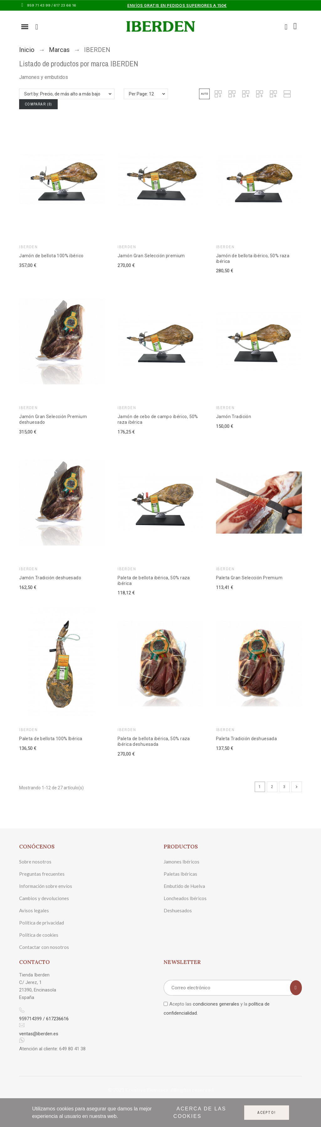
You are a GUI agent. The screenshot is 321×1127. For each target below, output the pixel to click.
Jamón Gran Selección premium (151, 255)
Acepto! (266, 1112)
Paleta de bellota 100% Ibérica (50, 738)
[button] (204, 94)
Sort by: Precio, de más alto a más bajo (62, 93)
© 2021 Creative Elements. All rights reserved (160, 1090)
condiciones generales (216, 1004)
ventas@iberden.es (38, 1034)
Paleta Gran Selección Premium (249, 577)
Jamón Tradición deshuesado (50, 577)
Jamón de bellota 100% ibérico (51, 255)
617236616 (57, 1019)
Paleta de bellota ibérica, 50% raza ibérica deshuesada (154, 741)
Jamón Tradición (233, 416)
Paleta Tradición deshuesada (246, 738)
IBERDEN (28, 247)
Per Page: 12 (141, 93)
